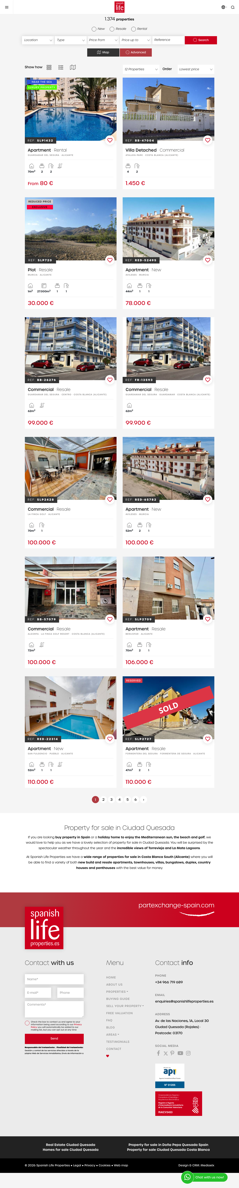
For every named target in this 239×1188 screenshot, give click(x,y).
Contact (113, 1049)
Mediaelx (207, 1165)
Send (54, 1039)
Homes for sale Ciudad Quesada (71, 1150)
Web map (121, 1165)
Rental (139, 29)
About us (114, 985)
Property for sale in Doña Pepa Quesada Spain (168, 1145)
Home (111, 977)
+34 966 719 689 (169, 982)
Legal (77, 1165)
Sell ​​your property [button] (123, 1006)
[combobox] (38, 40)
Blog (110, 1027)
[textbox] (38, 40)
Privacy (89, 1165)
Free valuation (119, 1013)
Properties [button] (116, 992)
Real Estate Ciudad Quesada (70, 1145)
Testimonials (117, 1042)
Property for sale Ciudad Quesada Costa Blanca (168, 1150)
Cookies (104, 1165)
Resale (118, 29)
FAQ (109, 1020)
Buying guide (118, 999)
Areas (111, 1035)
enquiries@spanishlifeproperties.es (184, 1001)
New (98, 29)
